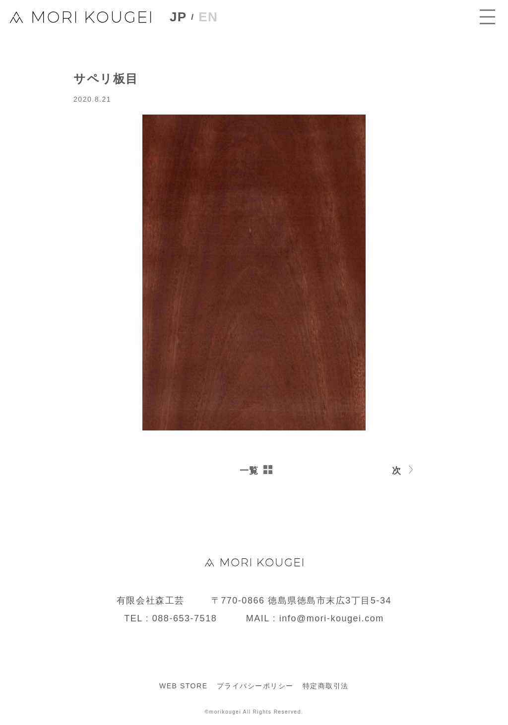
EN (211, 17)
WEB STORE (183, 686)
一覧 (249, 471)
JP (180, 18)
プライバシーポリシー (255, 686)
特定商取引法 (326, 686)
